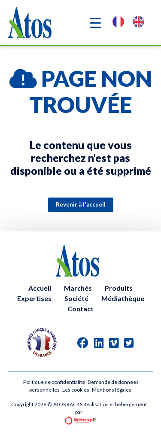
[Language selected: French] (132, 22)
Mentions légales (111, 389)
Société (76, 298)
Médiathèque (122, 298)
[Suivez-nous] (82, 342)
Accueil (39, 288)
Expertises (34, 298)
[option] (140, 22)
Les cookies (75, 389)
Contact (80, 308)
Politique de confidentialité (54, 382)
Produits (119, 288)
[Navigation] (95, 22)
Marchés (78, 288)
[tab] (82, 343)
